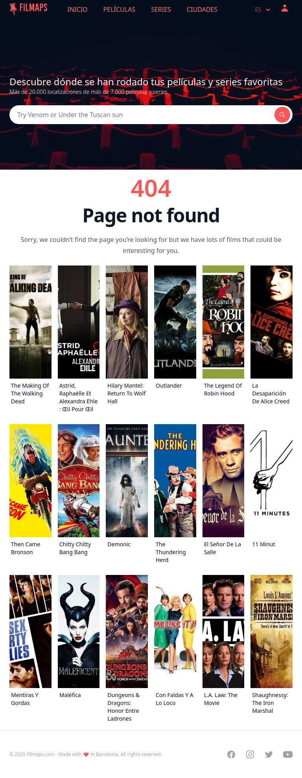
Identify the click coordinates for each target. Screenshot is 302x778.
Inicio (78, 9)
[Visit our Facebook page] (231, 754)
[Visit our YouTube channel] (288, 754)
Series (161, 9)
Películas (119, 9)
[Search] (141, 114)
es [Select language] (263, 10)
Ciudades (202, 9)
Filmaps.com (41, 754)
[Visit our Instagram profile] (250, 754)
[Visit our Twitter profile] (269, 754)
